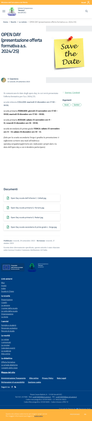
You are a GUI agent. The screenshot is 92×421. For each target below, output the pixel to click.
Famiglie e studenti (8, 325)
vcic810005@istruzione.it (42, 397)
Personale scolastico (9, 328)
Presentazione (7, 299)
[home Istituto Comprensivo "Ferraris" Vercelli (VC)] (20, 11)
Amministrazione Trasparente (13, 378)
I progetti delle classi (9, 367)
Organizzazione (7, 313)
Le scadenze (6, 350)
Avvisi (66, 104)
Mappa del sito (8, 372)
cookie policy (38, 416)
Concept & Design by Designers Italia (75, 408)
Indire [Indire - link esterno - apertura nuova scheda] (3, 288)
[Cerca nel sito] (86, 11)
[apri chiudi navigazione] (3, 11)
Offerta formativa (8, 362)
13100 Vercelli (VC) (55, 394)
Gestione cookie (34, 382)
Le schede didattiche (9, 364)
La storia (4, 316)
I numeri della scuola (9, 308)
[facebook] (12, 387)
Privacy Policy (47, 378)
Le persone (5, 305)
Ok (85, 414)
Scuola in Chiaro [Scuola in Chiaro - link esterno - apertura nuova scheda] (7, 291)
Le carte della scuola (9, 311)
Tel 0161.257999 (21, 397)
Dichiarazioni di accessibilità (12, 382)
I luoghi (4, 302)
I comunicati (6, 342)
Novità (13, 21)
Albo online (5, 353)
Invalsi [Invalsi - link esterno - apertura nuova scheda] (3, 285)
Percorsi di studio (7, 330)
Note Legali (61, 378)
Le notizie (23, 21)
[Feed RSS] (15, 387)
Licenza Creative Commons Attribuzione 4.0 (25, 250)
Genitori (76, 104)
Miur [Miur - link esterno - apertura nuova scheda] (3, 282)
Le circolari (5, 345)
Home (5, 21)
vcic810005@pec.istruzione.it (66, 397)
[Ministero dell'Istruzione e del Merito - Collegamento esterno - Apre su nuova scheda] (14, 2)
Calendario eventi (8, 348)
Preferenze (75, 414)
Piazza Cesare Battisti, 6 (38, 394)
